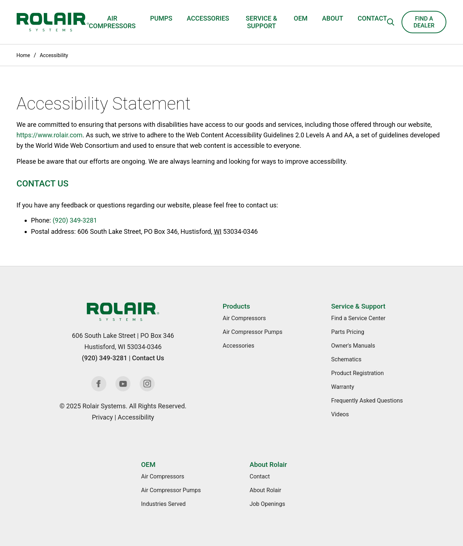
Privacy (102, 417)
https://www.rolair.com (50, 135)
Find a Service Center (358, 318)
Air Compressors (112, 22)
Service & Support (261, 22)
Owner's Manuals (353, 345)
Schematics (346, 359)
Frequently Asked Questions (367, 400)
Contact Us (148, 358)
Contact (372, 18)
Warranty (342, 386)
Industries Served (163, 503)
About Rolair (268, 465)
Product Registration (357, 373)
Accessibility (54, 55)
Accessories (208, 18)
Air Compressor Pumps (253, 331)
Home (23, 55)
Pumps (161, 18)
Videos (340, 414)
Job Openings (267, 503)
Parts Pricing (347, 331)
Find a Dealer (423, 22)
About (332, 18)
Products (236, 306)
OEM (300, 18)
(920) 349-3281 (74, 220)
